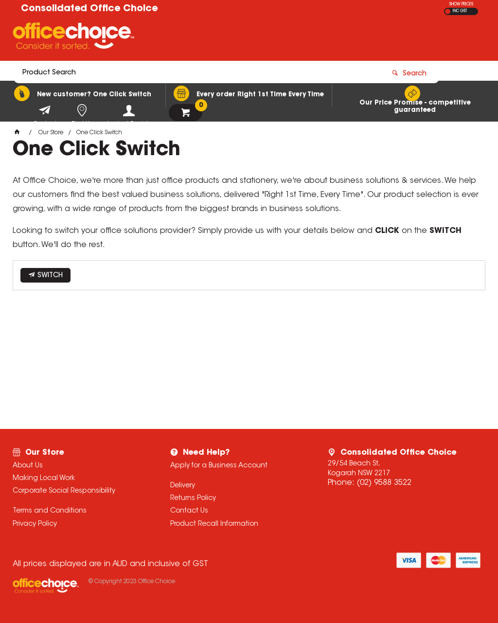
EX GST (447, 11)
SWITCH (50, 275)
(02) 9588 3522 (383, 483)
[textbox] (192, 37)
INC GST (460, 11)
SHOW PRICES (461, 4)
